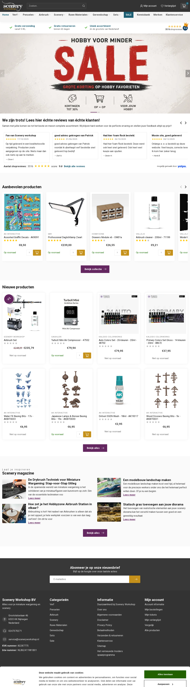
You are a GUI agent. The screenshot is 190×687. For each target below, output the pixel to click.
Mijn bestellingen (154, 609)
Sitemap (101, 646)
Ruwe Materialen (78, 14)
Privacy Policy (104, 625)
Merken (157, 14)
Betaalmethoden (105, 630)
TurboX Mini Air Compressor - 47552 (70, 340)
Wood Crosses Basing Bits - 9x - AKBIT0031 (163, 417)
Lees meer (34, 498)
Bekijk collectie (95, 269)
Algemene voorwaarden (109, 614)
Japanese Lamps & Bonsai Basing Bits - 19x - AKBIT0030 (69, 417)
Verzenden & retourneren (110, 635)
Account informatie (154, 604)
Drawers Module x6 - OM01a (107, 237)
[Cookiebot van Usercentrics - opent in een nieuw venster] (19, 681)
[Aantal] (29, 253)
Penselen (28, 14)
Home (5, 14)
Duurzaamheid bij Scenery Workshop (116, 604)
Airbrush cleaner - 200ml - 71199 (153, 237)
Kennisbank (143, 14)
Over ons (102, 609)
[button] (148, 6)
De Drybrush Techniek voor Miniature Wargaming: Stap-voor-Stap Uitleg (54, 481)
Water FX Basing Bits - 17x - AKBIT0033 (18, 417)
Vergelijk (149, 625)
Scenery (58, 14)
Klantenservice (174, 14)
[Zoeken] (83, 6)
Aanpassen (165, 665)
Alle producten (152, 630)
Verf (15, 14)
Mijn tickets (151, 614)
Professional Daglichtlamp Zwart (65, 237)
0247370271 (15, 631)
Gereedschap (100, 14)
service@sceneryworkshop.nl (23, 639)
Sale (129, 14)
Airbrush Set (10, 340)
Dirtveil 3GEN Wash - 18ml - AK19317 (118, 416)
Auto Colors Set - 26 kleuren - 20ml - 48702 (118, 341)
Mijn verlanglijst (153, 620)
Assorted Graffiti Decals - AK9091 (21, 237)
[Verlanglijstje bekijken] (168, 6)
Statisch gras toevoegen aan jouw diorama (153, 504)
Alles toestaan (165, 656)
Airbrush (44, 14)
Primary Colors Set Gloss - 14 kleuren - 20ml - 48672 (166, 341)
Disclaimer (102, 620)
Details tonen (46, 681)
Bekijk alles (95, 448)
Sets (115, 14)
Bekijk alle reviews (74, 166)
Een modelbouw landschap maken (147, 480)
